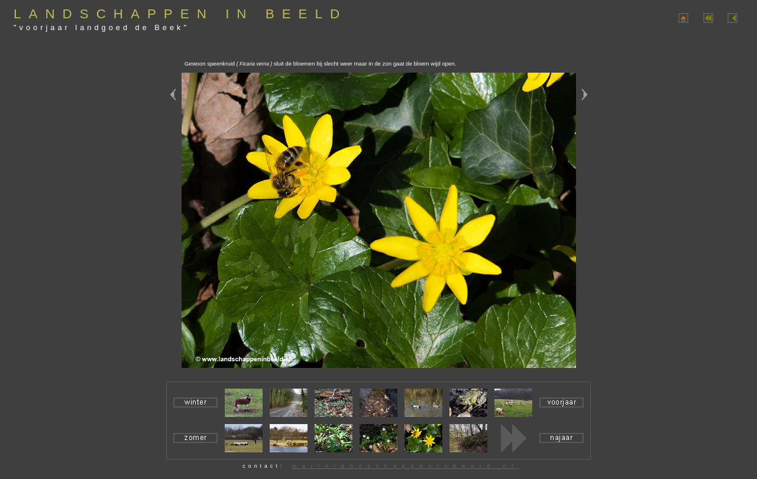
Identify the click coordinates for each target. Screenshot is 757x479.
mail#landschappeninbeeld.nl (405, 466)
